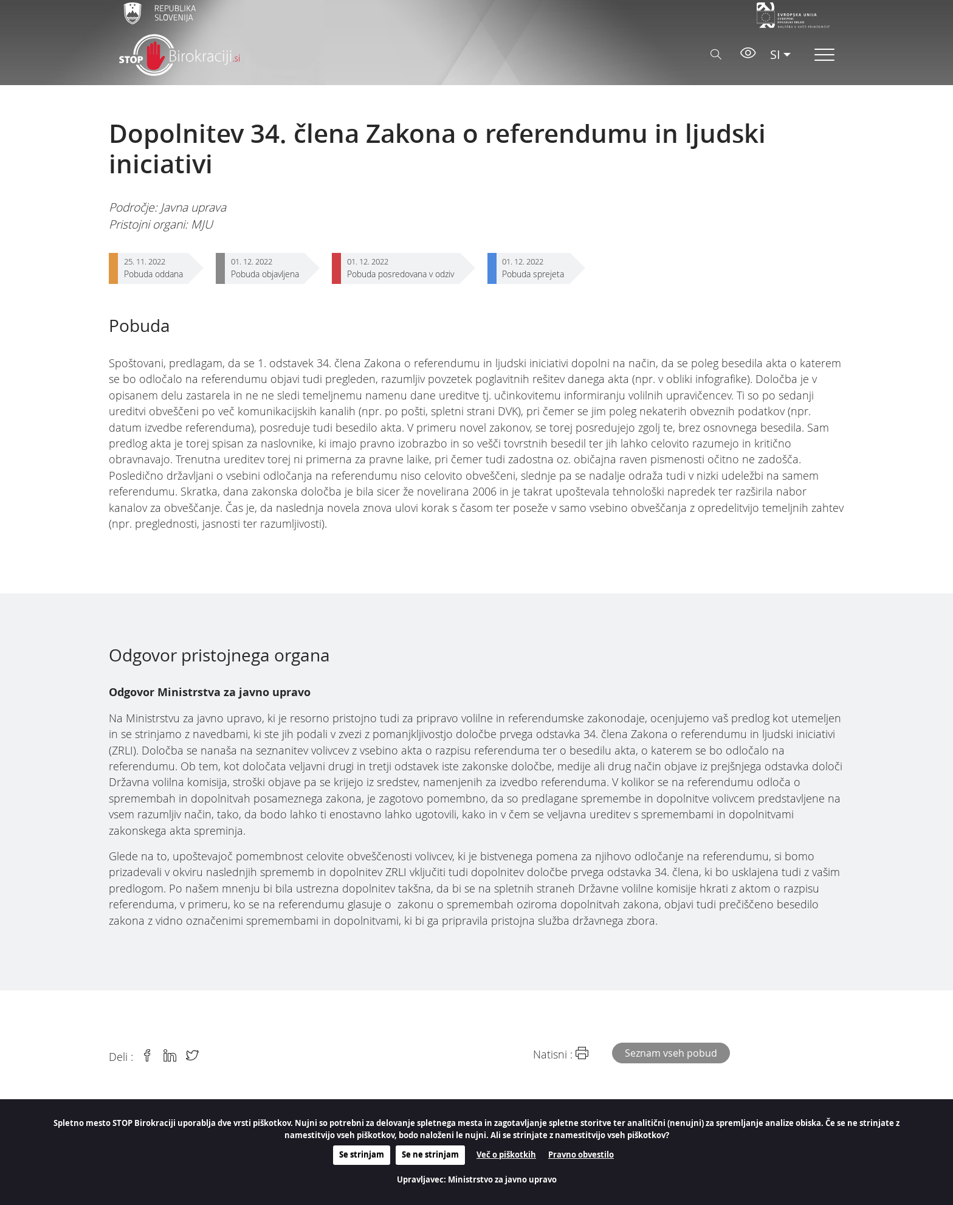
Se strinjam (361, 1154)
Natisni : (560, 1054)
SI (775, 54)
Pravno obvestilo (581, 1154)
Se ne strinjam (430, 1154)
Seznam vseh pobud (671, 1053)
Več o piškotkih (506, 1154)
